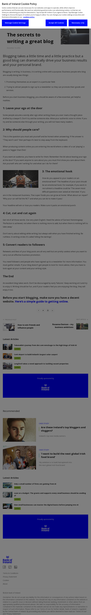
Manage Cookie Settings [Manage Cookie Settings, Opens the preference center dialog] (15, 20)
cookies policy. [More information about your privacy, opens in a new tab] (29, 14)
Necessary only (78, 20)
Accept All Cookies (56, 20)
